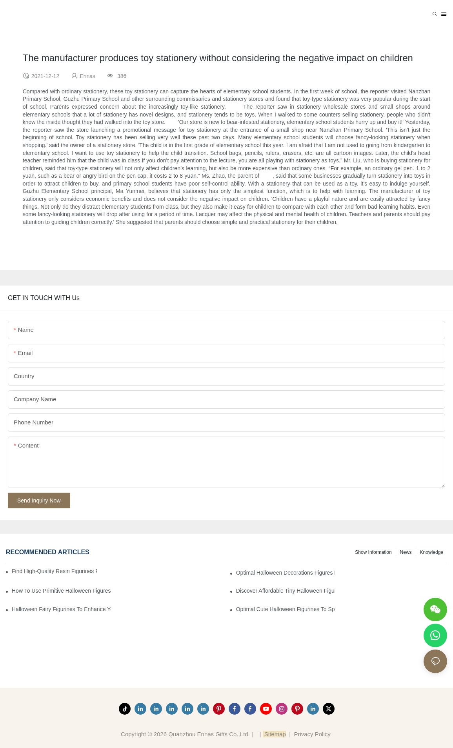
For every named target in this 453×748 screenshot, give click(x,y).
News (406, 552)
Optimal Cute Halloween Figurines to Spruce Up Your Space (285, 609)
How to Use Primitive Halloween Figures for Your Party (61, 591)
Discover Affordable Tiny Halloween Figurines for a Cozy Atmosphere (285, 591)
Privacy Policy (312, 734)
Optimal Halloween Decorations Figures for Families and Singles (285, 573)
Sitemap (274, 734)
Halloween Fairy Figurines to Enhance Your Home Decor (61, 609)
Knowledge (431, 552)
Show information (373, 552)
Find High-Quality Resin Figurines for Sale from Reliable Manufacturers (54, 571)
